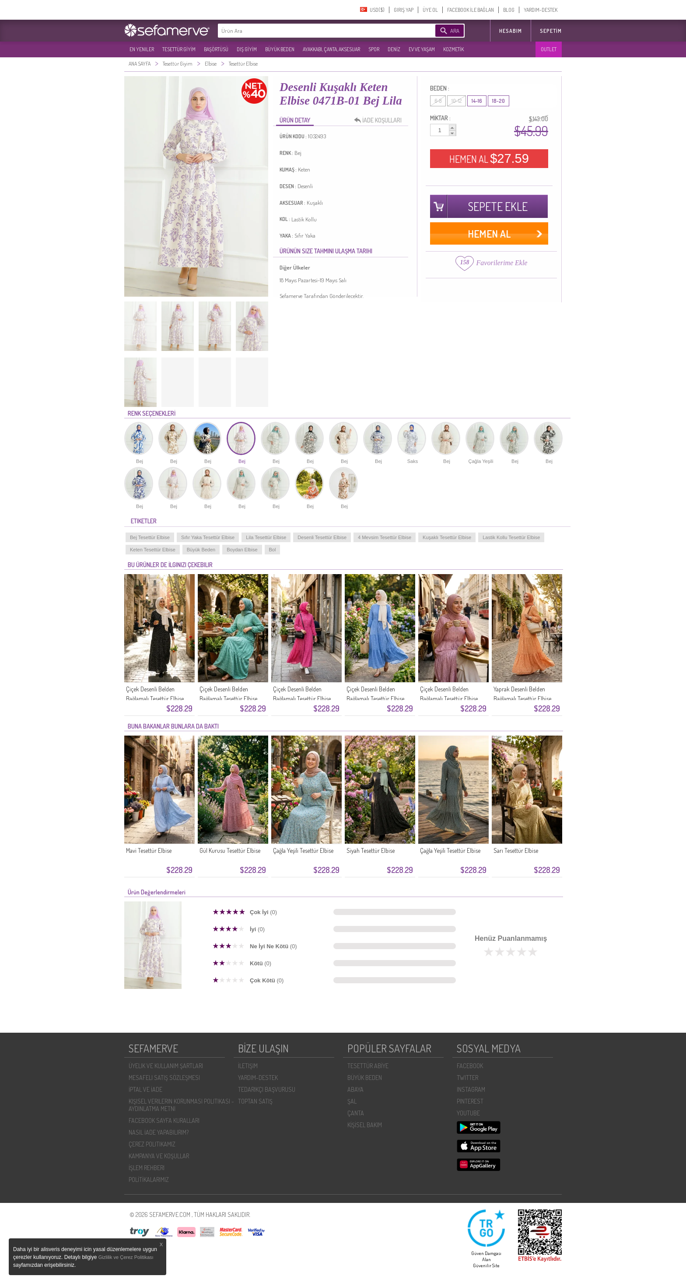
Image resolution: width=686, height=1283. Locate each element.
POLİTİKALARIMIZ (149, 1179)
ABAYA (355, 1089)
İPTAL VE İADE (145, 1089)
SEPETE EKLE (498, 206)
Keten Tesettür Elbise (152, 549)
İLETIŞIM (248, 1065)
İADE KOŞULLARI (380, 120)
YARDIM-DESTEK (540, 10)
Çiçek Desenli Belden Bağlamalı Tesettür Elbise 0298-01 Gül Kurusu (449, 698)
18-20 (498, 101)
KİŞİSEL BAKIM (364, 1125)
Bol (272, 549)
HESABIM (510, 31)
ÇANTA (355, 1113)
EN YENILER (142, 49)
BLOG (508, 10)
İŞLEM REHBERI (146, 1167)
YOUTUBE (468, 1113)
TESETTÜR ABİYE (367, 1065)
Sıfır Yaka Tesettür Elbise (207, 537)
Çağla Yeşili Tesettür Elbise (303, 850)
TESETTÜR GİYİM (179, 49)
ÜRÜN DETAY (295, 120)
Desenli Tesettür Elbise (322, 537)
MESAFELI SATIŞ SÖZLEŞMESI (164, 1077)
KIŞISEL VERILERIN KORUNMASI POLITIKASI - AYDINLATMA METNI (181, 1104)
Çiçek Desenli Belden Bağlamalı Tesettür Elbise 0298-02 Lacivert (375, 698)
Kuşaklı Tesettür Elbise (447, 537)
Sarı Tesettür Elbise (516, 850)
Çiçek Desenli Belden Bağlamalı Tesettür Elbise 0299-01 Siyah (155, 698)
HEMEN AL (489, 158)
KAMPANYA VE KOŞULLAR (159, 1156)
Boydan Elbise (242, 549)
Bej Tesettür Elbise (150, 537)
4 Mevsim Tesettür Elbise (384, 537)
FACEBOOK (470, 1065)
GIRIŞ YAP (403, 10)
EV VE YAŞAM (422, 49)
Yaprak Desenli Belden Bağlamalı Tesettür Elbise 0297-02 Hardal (522, 698)
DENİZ (394, 49)
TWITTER (467, 1077)
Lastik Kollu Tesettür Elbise (511, 537)
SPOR (373, 49)
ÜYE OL (430, 10)
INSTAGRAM (471, 1089)
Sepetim (551, 31)
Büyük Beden (201, 549)
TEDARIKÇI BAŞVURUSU (266, 1089)
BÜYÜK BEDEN (279, 49)
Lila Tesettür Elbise (266, 537)
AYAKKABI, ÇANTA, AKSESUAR (331, 49)
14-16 (477, 101)
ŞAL (352, 1101)
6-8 (437, 101)
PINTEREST (470, 1101)
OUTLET (548, 49)
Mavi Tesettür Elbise (149, 850)
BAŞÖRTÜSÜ (216, 49)
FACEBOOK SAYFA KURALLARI (164, 1120)
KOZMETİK (453, 49)
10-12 (457, 101)
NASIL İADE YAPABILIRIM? (159, 1132)
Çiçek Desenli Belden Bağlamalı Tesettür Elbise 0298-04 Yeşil (228, 698)
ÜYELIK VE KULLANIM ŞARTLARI (166, 1065)
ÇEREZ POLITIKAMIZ (152, 1144)
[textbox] (313, 31)
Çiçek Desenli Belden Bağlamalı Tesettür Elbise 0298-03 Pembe (302, 698)
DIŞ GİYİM (247, 49)
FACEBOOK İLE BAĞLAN (470, 10)
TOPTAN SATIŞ (255, 1101)
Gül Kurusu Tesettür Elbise (230, 850)
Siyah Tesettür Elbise (370, 850)
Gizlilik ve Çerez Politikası (126, 1257)
